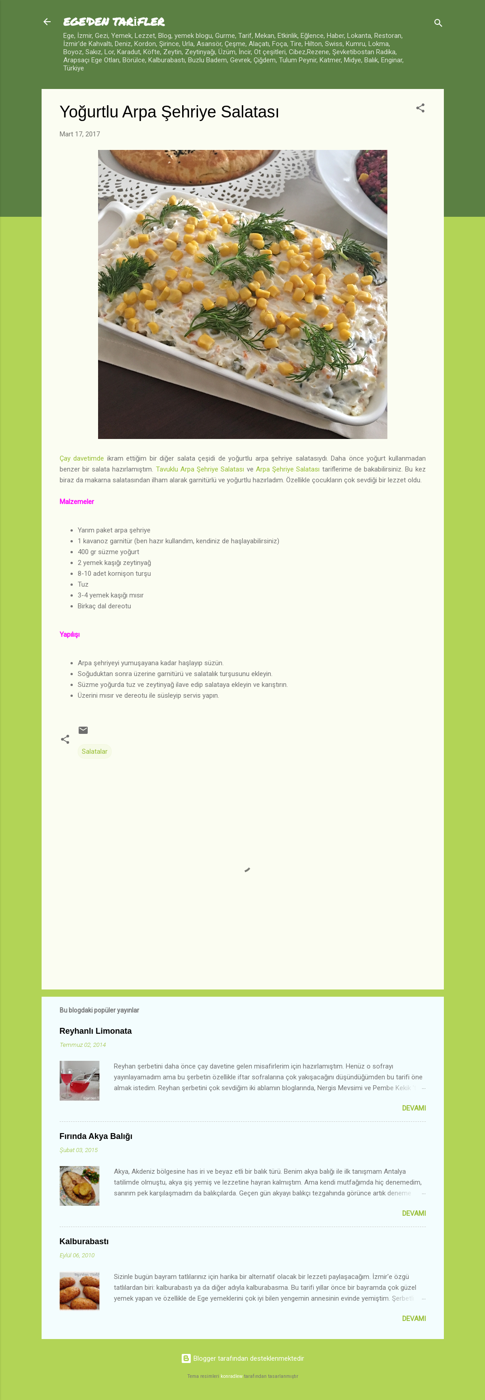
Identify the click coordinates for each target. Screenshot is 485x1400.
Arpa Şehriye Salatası (289, 469)
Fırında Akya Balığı (96, 1136)
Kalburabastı (84, 1241)
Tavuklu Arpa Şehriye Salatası (201, 469)
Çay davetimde (82, 458)
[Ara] (438, 24)
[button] (420, 110)
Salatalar (95, 751)
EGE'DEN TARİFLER (114, 21)
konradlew (232, 1376)
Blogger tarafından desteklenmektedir (242, 1358)
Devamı (414, 1108)
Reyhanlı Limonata (96, 1031)
